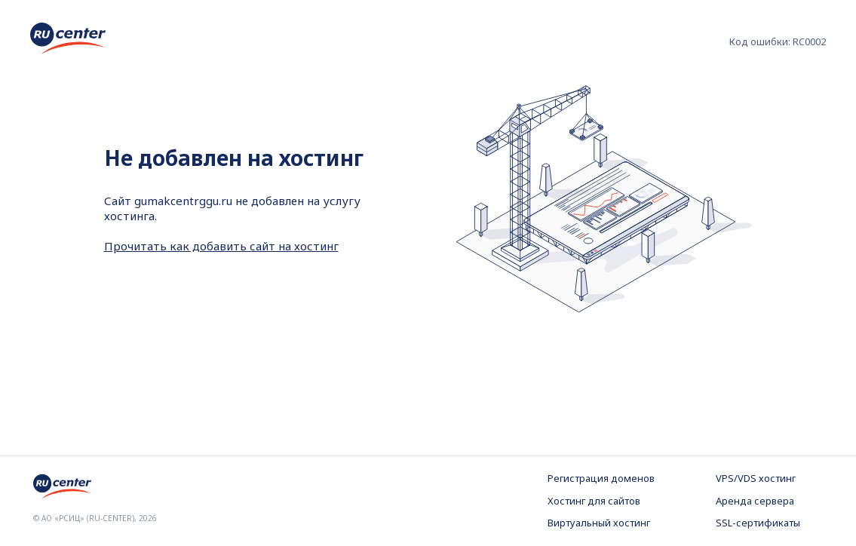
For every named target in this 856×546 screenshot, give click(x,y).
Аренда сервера (755, 501)
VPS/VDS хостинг (756, 478)
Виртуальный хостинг (599, 522)
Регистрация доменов (601, 478)
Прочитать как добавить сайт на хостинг (221, 245)
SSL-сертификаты (758, 522)
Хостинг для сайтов (594, 501)
